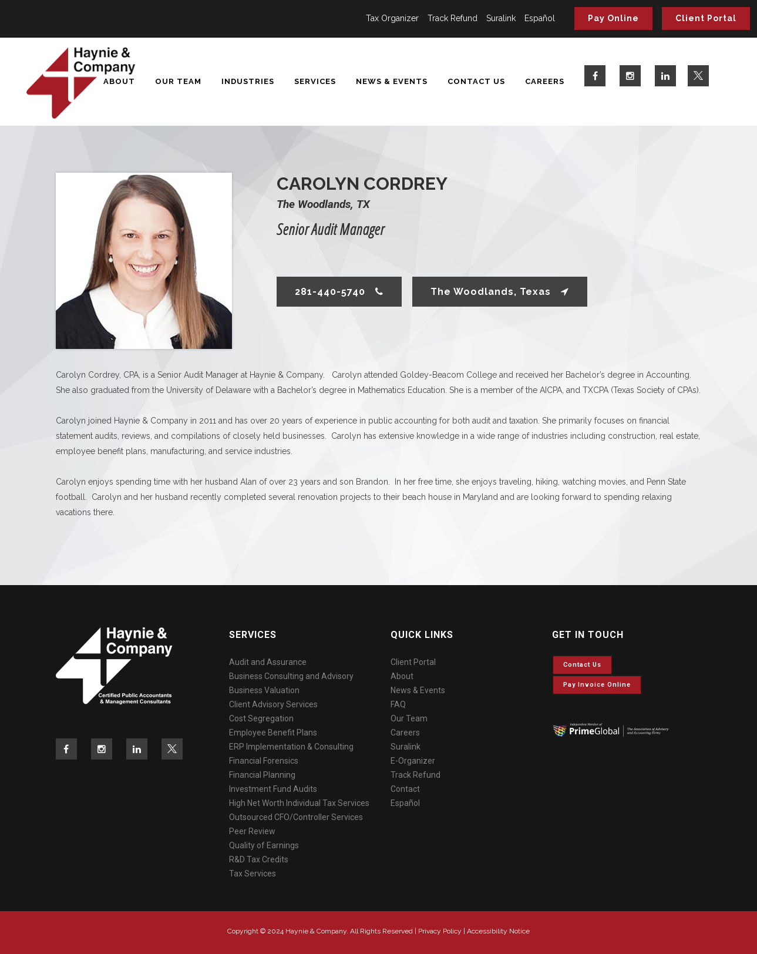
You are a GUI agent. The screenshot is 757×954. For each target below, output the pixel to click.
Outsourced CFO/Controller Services (296, 817)
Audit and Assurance (268, 662)
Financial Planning (262, 775)
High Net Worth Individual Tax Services (299, 803)
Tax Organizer (392, 18)
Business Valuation (264, 690)
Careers (405, 732)
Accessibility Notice (498, 931)
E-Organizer (413, 760)
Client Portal (705, 18)
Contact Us (582, 665)
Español (539, 18)
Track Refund (452, 18)
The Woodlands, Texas (499, 291)
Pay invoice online (597, 684)
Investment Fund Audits (273, 789)
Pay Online (613, 18)
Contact (405, 789)
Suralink (501, 18)
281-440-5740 (339, 291)
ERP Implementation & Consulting (291, 746)
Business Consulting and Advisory (291, 676)
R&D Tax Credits (258, 859)
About (402, 676)
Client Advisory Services (273, 704)
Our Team (409, 718)
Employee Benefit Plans (273, 732)
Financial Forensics (263, 760)
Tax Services (252, 873)
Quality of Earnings (264, 845)
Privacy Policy (440, 931)
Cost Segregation (261, 718)
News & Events (418, 690)
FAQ (398, 704)
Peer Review (252, 831)
